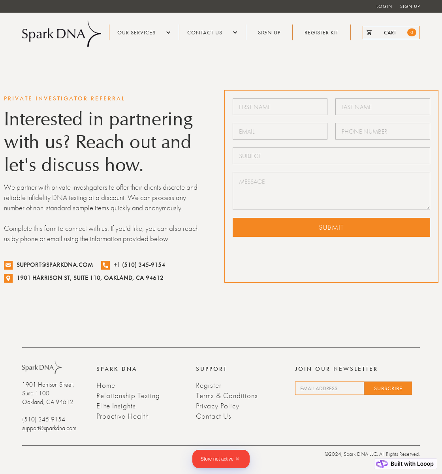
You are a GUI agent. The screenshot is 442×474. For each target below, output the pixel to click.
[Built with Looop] (405, 463)
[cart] (391, 32)
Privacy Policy (217, 406)
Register (209, 385)
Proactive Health (122, 416)
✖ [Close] (237, 459)
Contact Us (213, 416)
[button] (144, 32)
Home (105, 385)
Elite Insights (116, 406)
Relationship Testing (128, 396)
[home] (61, 34)
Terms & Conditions (227, 396)
